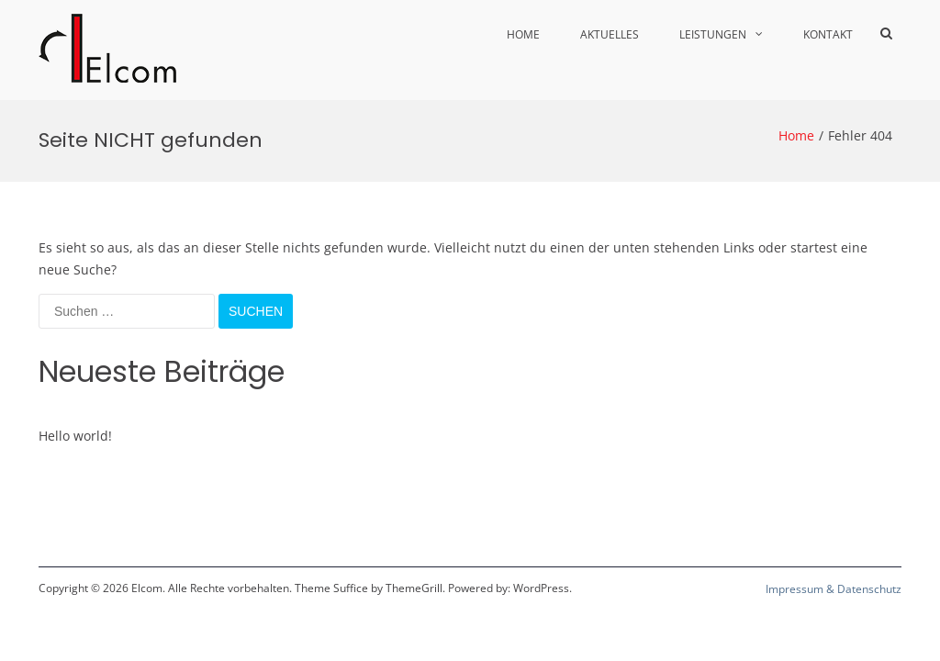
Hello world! (75, 435)
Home (523, 34)
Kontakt (828, 34)
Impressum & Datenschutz (833, 589)
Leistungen (712, 34)
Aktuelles (609, 34)
